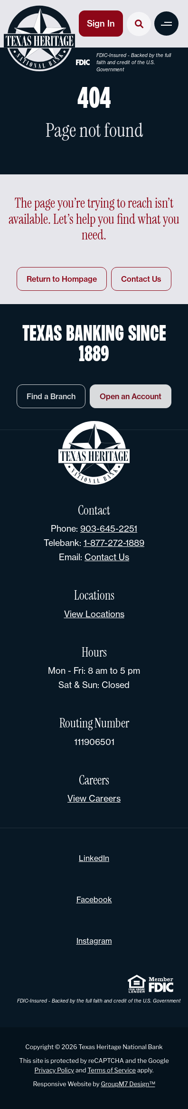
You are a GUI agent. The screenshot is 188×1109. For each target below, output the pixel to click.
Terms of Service (111, 1070)
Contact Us (141, 279)
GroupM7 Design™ (128, 1084)
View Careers (94, 798)
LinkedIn (94, 858)
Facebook (94, 899)
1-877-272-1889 (114, 542)
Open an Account (130, 400)
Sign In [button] (101, 23)
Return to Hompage (62, 279)
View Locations (94, 614)
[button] (166, 23)
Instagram (94, 941)
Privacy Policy (55, 1070)
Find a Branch (51, 400)
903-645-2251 (108, 528)
